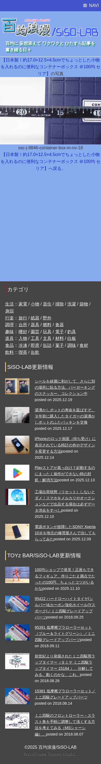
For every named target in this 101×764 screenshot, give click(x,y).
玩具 (47, 331)
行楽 (9, 318)
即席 (35, 345)
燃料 (47, 324)
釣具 (71, 331)
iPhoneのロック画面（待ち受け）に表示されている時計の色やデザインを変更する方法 (65, 444)
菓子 (59, 345)
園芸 (35, 331)
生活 (9, 304)
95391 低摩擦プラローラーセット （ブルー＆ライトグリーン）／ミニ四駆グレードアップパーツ (65, 633)
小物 (35, 304)
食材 (83, 345)
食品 (9, 345)
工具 (35, 338)
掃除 (59, 304)
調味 (71, 345)
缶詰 (47, 345)
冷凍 (23, 345)
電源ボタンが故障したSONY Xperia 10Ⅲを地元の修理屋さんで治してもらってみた (65, 533)
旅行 (23, 318)
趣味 (9, 331)
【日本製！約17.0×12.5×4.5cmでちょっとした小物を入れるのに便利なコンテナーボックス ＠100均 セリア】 (51, 67)
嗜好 (23, 331)
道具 (9, 338)
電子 (59, 331)
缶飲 (35, 352)
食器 (59, 324)
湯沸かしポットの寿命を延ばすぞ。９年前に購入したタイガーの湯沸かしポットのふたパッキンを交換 (65, 416)
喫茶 (23, 352)
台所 (23, 324)
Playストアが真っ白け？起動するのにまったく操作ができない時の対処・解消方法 (65, 473)
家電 (23, 304)
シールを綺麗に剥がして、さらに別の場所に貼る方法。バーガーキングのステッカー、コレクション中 (65, 387)
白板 (71, 338)
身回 (9, 311)
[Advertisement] (50, 229)
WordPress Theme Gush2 (50, 754)
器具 (35, 324)
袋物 (83, 304)
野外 (47, 318)
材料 (59, 338)
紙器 (35, 318)
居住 (47, 304)
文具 (47, 338)
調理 (9, 324)
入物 (23, 338)
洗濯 (71, 304)
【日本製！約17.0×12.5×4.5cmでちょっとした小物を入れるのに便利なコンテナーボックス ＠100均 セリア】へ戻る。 (51, 161)
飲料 (9, 352)
